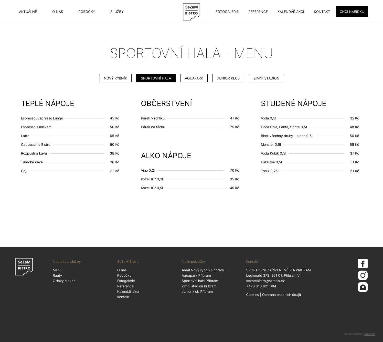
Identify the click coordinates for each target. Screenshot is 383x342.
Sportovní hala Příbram (200, 281)
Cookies (252, 295)
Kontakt (322, 12)
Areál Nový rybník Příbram (203, 270)
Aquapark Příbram (196, 275)
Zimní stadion (266, 78)
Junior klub (228, 78)
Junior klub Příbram (197, 291)
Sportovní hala (156, 78)
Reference (258, 12)
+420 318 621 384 (261, 286)
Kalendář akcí (290, 12)
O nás (57, 12)
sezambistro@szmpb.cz (265, 281)
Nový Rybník (115, 78)
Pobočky (86, 12)
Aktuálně (28, 12)
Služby (117, 12)
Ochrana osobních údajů (281, 295)
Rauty (57, 275)
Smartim (369, 334)
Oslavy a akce (64, 281)
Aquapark (194, 78)
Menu (57, 270)
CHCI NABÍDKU (352, 12)
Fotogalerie (227, 12)
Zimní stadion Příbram (199, 286)
